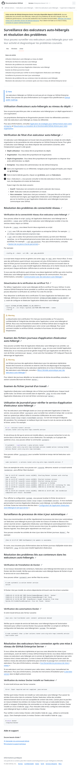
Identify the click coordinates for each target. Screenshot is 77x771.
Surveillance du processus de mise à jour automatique (36, 514)
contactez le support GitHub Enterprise (18, 23)
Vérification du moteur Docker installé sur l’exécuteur (30, 680)
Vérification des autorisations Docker (22, 609)
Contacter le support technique (15, 744)
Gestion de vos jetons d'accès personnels (23, 244)
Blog (60, 764)
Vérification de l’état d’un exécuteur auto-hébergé (33, 135)
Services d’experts (51, 764)
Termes (20, 764)
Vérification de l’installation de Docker (23, 565)
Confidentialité (29, 764)
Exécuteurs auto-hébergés (24, 8)
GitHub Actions (9, 8)
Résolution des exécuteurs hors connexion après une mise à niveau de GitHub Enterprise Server (38, 645)
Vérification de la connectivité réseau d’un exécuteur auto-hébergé (36, 214)
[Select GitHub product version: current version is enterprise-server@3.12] (39, 3)
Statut (37, 764)
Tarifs (42, 764)
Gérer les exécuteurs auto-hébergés (46, 8)
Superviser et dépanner (67, 8)
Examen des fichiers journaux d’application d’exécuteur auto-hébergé (35, 339)
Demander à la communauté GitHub (16, 741)
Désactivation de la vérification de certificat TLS (27, 283)
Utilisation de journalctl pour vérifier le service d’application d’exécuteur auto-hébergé (38, 404)
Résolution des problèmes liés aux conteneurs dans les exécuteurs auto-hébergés (35, 556)
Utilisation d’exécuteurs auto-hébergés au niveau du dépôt (38, 106)
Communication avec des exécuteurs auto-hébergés (43, 277)
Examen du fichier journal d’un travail (26, 386)
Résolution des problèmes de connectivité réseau (33, 207)
